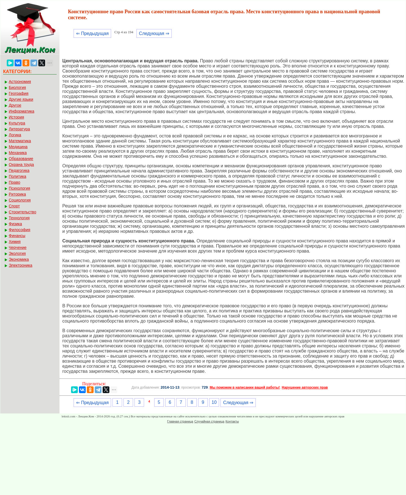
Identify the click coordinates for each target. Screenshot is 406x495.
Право (14, 182)
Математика (20, 141)
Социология (20, 200)
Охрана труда (21, 164)
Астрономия (20, 81)
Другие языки (21, 99)
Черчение (18, 247)
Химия (15, 241)
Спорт (14, 206)
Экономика (19, 259)
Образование (21, 158)
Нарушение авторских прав (305, 387)
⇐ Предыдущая (92, 33)
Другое (15, 105)
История (16, 117)
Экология (17, 253)
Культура (17, 123)
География (18, 93)
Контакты (232, 421)
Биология (17, 87)
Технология (19, 218)
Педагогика (19, 170)
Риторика (17, 194)
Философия (19, 229)
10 (214, 402)
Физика (15, 224)
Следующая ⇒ (154, 33)
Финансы (17, 235)
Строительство (22, 212)
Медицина (18, 146)
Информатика (21, 111)
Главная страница (180, 421)
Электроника (20, 265)
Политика (17, 176)
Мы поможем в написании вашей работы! (245, 387)
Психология (19, 188)
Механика (18, 152)
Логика (15, 135)
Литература (19, 129)
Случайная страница (209, 421)
